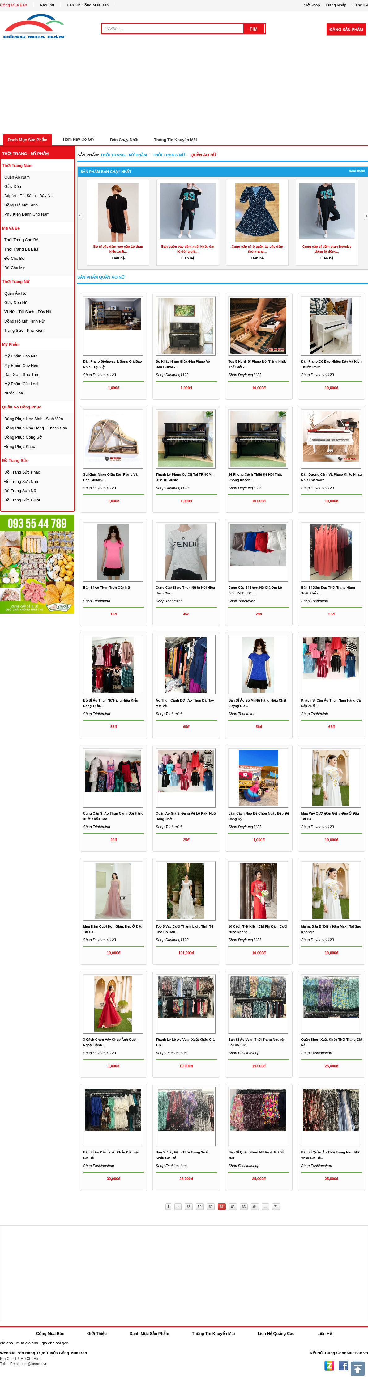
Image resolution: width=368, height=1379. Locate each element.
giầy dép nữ (16, 302)
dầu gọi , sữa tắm (21, 374)
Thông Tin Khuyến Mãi (175, 139)
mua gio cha (27, 1343)
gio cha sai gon (54, 1343)
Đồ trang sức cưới (22, 500)
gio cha (6, 1343)
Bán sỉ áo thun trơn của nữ (106, 587)
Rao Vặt (47, 5)
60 (211, 1206)
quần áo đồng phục (21, 407)
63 (244, 1206)
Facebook (344, 1366)
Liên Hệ (324, 1333)
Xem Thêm (357, 171)
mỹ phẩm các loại (21, 384)
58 (188, 1206)
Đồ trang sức (15, 460)
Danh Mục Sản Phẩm (27, 139)
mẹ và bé (11, 228)
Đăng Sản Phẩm (346, 29)
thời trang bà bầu (21, 249)
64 (255, 1206)
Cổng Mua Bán (13, 5)
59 (200, 1206)
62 (233, 1206)
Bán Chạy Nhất (124, 139)
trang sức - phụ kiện (23, 330)
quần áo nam (17, 177)
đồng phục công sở (23, 437)
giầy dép (12, 186)
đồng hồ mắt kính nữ (24, 321)
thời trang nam (17, 165)
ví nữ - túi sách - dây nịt (27, 312)
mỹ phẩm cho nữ (20, 356)
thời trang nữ (16, 281)
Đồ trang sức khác (22, 472)
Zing (329, 1366)
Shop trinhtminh (96, 601)
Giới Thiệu (97, 1333)
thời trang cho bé (21, 240)
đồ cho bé (14, 258)
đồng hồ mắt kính (21, 205)
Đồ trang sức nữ (20, 490)
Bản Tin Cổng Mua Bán (88, 5)
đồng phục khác (19, 446)
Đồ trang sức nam (21, 481)
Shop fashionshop (171, 1053)
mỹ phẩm (11, 344)
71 (276, 1206)
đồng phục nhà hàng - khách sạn (35, 428)
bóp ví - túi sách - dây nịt (28, 195)
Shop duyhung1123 (99, 375)
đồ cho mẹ (14, 267)
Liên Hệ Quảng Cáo (276, 1333)
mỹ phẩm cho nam (22, 365)
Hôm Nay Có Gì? (79, 139)
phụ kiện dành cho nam (27, 214)
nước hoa (13, 393)
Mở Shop (312, 5)
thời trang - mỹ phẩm (25, 153)
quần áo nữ (15, 293)
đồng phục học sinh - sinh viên (33, 418)
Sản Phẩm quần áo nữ (101, 277)
